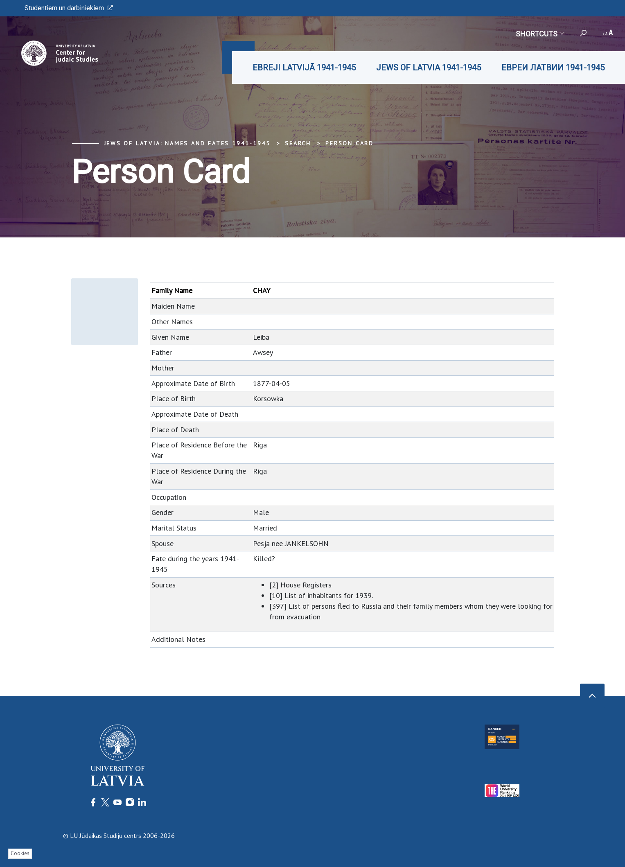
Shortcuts (540, 33)
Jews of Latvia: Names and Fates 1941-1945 (187, 143)
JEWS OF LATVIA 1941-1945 (428, 67)
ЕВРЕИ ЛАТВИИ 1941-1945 (553, 67)
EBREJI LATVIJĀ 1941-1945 (304, 67)
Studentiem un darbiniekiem (69, 8)
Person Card (349, 143)
